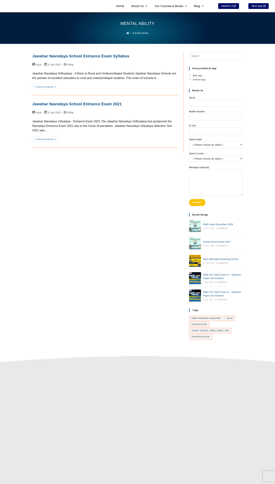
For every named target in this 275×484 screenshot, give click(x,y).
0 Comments (222, 228)
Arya (38, 64)
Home (120, 6)
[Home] (127, 33)
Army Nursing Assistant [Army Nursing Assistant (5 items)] (206, 318)
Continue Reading (47, 86)
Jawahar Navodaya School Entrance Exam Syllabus (80, 56)
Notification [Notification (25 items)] (199, 324)
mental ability (141, 33)
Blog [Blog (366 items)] (230, 318)
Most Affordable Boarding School (221, 259)
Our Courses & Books (171, 6)
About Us (139, 6)
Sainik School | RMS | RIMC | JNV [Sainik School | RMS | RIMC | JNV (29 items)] (210, 330)
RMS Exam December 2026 (218, 224)
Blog (199, 6)
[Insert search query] (216, 56)
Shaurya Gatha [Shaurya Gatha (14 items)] (200, 337)
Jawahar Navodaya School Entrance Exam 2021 (77, 104)
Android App (199, 79)
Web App (197, 75)
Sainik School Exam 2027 (217, 241)
